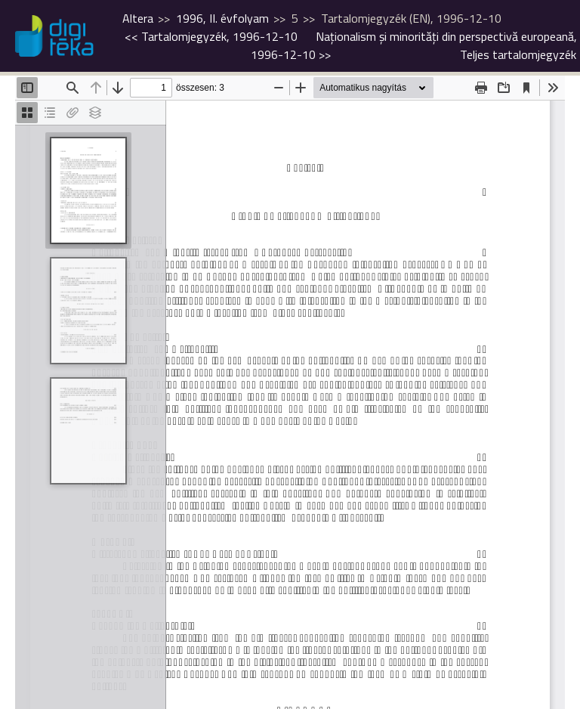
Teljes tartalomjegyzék (518, 54)
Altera (137, 18)
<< (211, 36)
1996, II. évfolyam (222, 18)
